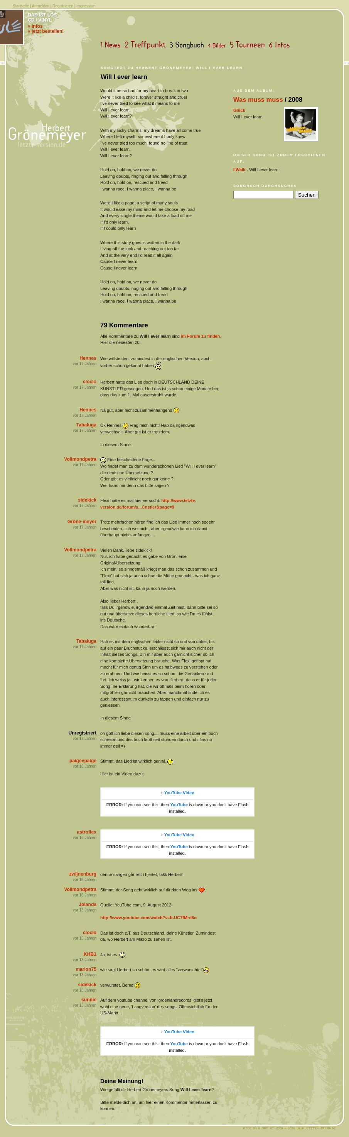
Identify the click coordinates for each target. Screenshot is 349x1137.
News (112, 45)
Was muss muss (258, 99)
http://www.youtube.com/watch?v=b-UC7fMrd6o (148, 917)
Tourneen (249, 45)
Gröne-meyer (81, 521)
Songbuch (188, 45)
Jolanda (87, 904)
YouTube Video (179, 792)
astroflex (86, 832)
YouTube (178, 804)
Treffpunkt (146, 45)
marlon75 (86, 969)
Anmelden (40, 6)
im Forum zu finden (200, 336)
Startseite (21, 6)
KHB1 (90, 954)
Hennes (87, 358)
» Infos (35, 26)
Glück (239, 110)
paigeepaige (82, 760)
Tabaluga (86, 425)
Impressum (85, 6)
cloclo (89, 381)
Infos (281, 45)
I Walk (239, 169)
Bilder (218, 45)
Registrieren (62, 6)
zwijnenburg (82, 874)
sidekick (87, 500)
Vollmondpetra (80, 459)
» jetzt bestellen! (46, 31)
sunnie (88, 999)
